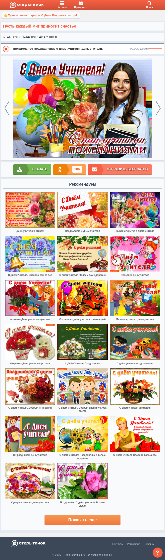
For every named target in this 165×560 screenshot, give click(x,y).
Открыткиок (10, 36)
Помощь (149, 544)
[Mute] (147, 49)
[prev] (7, 108)
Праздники (28, 36)
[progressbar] (155, 49)
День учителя (48, 36)
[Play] (6, 49)
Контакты (117, 544)
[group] (82, 48)
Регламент (133, 544)
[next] (158, 108)
